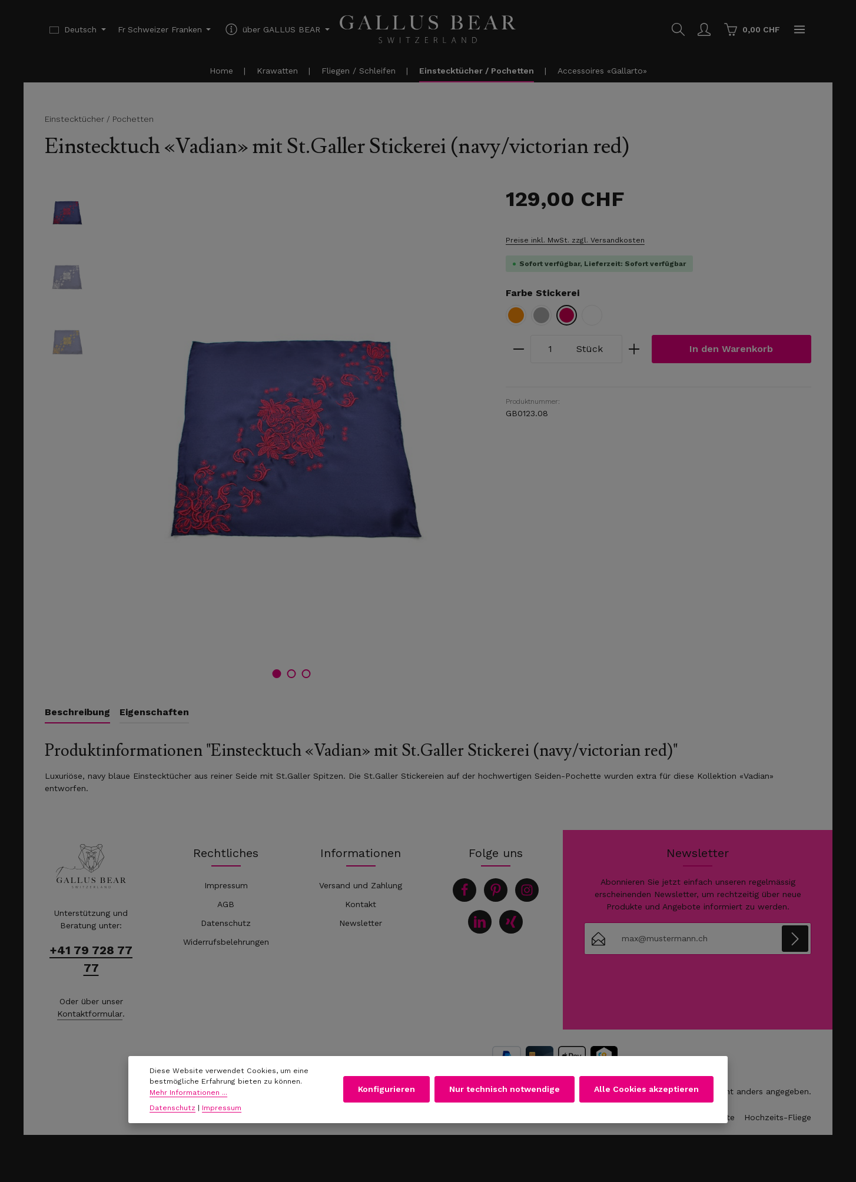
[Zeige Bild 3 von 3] (305, 673)
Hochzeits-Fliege (777, 1117)
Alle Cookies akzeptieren (646, 1092)
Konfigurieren (386, 1092)
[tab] (77, 712)
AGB (225, 904)
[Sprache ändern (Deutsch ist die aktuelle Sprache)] (78, 29)
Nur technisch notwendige (504, 1092)
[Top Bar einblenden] (799, 29)
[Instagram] (527, 890)
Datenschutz (226, 923)
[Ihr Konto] (704, 29)
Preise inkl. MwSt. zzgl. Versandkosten (575, 240)
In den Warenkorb (731, 348)
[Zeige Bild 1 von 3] (276, 673)
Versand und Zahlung (360, 885)
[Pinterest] (495, 890)
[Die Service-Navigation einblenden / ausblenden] (276, 29)
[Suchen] (678, 29)
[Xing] (511, 922)
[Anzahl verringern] (518, 349)
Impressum (226, 885)
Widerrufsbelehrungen (226, 942)
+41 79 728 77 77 (90, 959)
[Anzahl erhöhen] (634, 349)
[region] (263, 436)
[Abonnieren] (795, 938)
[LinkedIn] (480, 922)
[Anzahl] (550, 349)
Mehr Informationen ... (188, 1095)
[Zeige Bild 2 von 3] (291, 673)
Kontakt (360, 904)
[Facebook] (464, 890)
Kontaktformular (89, 1013)
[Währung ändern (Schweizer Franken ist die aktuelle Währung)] (164, 29)
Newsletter (360, 923)
